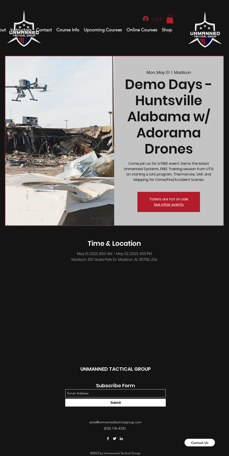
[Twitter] (114, 438)
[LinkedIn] (121, 438)
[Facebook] (108, 438)
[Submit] (115, 403)
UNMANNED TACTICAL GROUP (115, 369)
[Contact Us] (200, 442)
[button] (170, 19)
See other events (169, 204)
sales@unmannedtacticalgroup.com (115, 422)
